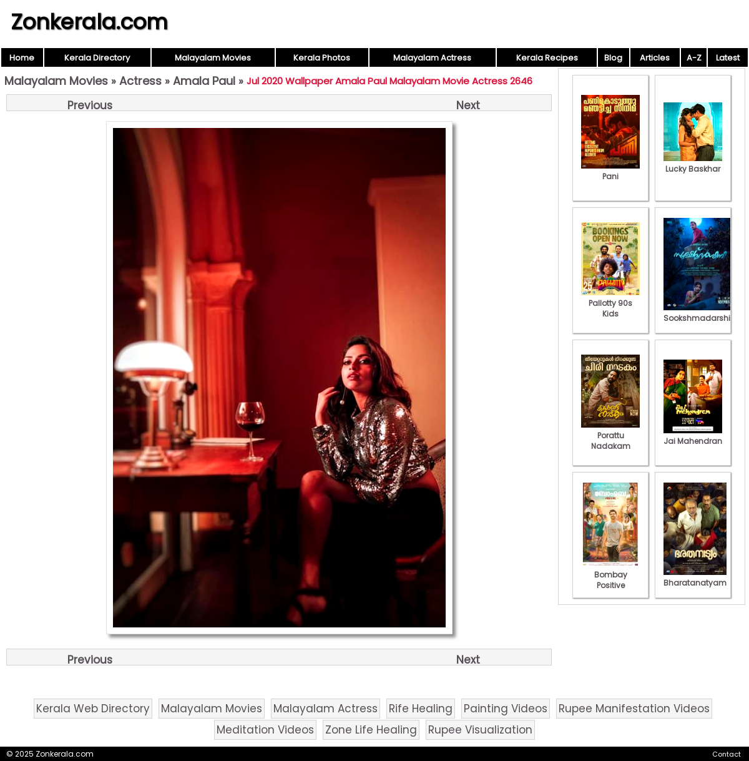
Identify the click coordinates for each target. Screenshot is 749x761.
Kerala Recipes (547, 58)
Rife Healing (421, 708)
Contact (726, 754)
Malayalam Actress (432, 58)
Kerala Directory (97, 58)
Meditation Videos (265, 729)
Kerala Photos (321, 58)
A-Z (694, 58)
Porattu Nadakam (610, 435)
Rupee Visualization (480, 729)
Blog (613, 58)
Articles (655, 58)
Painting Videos (505, 708)
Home (21, 58)
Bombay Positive (610, 575)
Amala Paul (204, 81)
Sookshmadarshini (700, 312)
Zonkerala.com (89, 22)
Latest (728, 58)
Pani (610, 171)
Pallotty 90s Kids (610, 303)
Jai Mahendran (692, 435)
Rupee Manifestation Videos (634, 708)
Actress (140, 81)
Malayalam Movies (213, 58)
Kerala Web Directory (93, 708)
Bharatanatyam (695, 577)
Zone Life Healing (371, 729)
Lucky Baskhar (692, 163)
